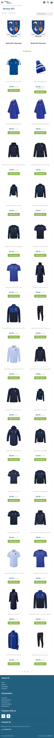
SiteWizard (50, 736)
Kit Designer (4, 686)
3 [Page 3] (27, 671)
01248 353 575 (7, 729)
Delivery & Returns (6, 700)
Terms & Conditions (6, 704)
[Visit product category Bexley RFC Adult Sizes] (13, 31)
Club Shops (8, 5)
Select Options (13, 90)
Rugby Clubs (14, 5)
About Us (3, 684)
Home (4, 5)
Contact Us (4, 688)
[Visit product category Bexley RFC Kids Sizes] (38, 31)
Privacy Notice (5, 702)
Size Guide (4, 698)
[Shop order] (44, 13)
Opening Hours (5, 706)
